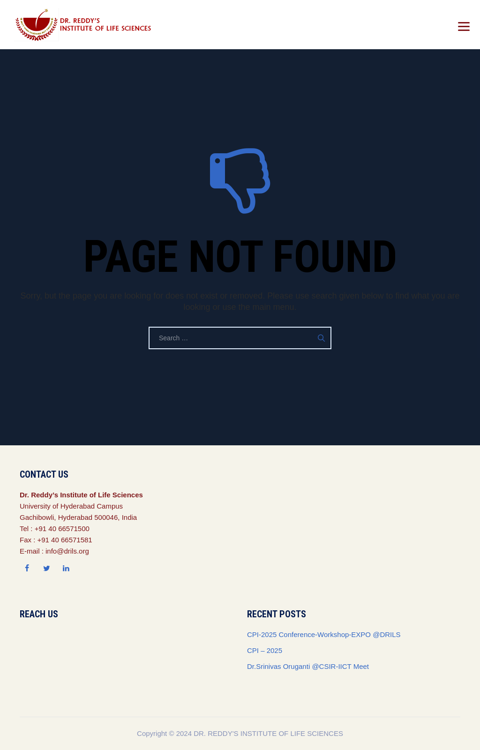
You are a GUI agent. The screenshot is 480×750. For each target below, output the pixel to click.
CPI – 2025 (264, 650)
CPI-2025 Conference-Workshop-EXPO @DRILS (324, 634)
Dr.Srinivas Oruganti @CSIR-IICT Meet (308, 666)
